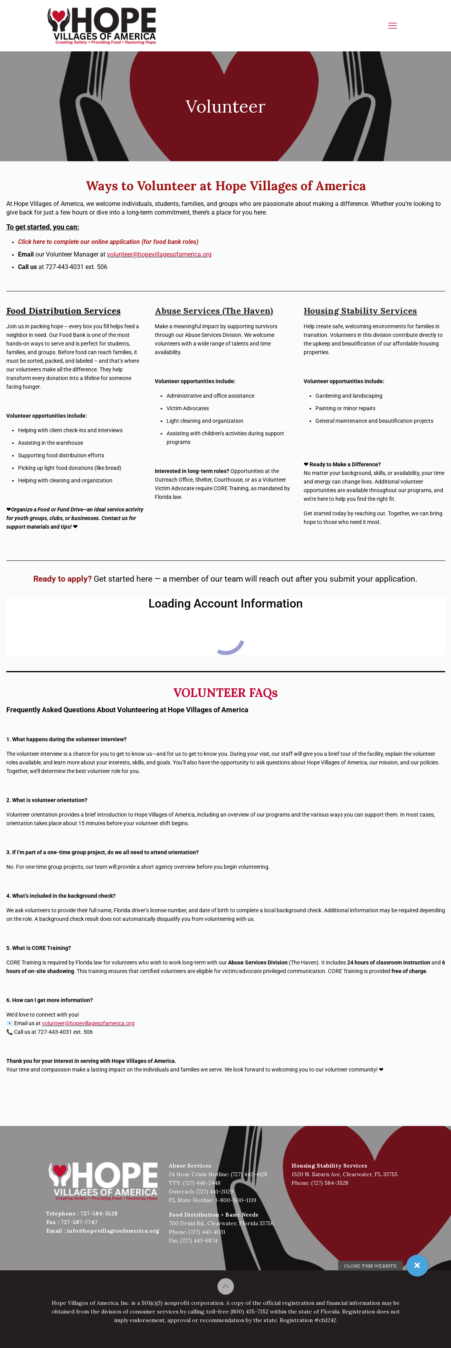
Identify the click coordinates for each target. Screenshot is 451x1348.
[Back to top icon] (225, 1286)
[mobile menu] (392, 25)
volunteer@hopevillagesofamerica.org (159, 254)
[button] (417, 1266)
